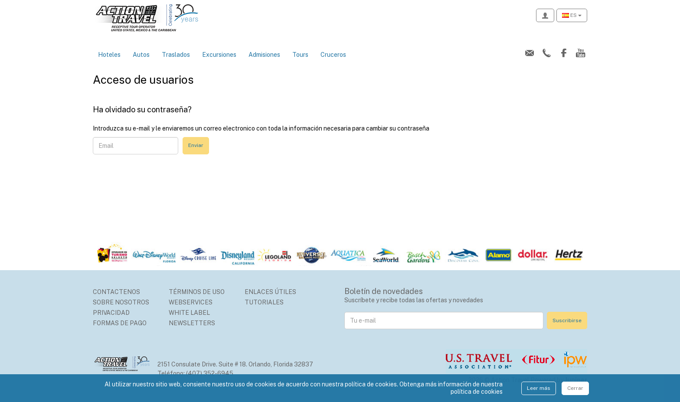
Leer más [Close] (538, 388)
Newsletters (192, 323)
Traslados (176, 54)
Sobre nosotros (121, 302)
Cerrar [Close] (575, 388)
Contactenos (116, 291)
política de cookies (477, 391)
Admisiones (264, 54)
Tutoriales (264, 302)
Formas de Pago (120, 323)
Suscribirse (567, 320)
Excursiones (219, 54)
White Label (189, 312)
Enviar (195, 145)
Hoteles (109, 54)
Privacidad (111, 312)
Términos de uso (197, 291)
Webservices (190, 302)
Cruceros (333, 54)
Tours (300, 54)
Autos (141, 54)
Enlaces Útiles (270, 291)
